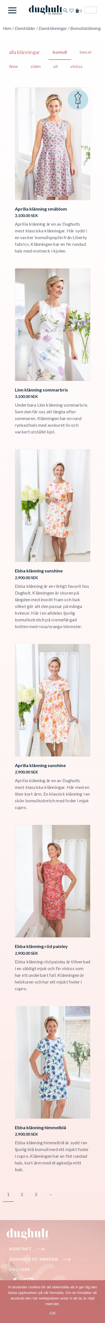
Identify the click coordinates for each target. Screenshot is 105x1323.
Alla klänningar (24, 52)
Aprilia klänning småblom (41, 208)
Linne (13, 66)
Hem (7, 28)
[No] (98, 1302)
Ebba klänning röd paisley (41, 946)
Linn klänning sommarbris (41, 389)
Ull (55, 66)
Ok (53, 1313)
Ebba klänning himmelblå (40, 1127)
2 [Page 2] (22, 1194)
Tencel (85, 52)
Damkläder (25, 28)
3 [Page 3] (35, 1194)
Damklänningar (53, 28)
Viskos (76, 66)
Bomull (60, 52)
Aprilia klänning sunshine (40, 765)
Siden (36, 66)
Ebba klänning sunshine (39, 570)
